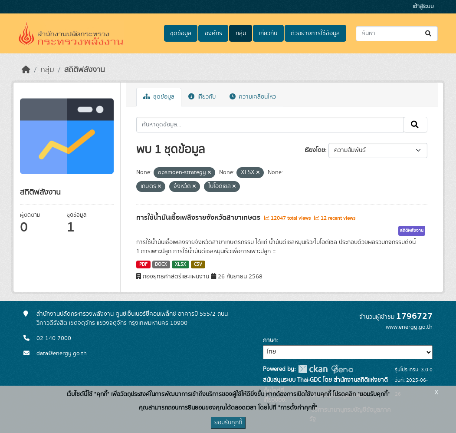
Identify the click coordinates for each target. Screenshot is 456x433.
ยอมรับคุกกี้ (228, 422)
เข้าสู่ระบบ (423, 7)
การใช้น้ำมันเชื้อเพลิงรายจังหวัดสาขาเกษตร (199, 217)
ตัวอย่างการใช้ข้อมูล (315, 33)
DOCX (161, 264)
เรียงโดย (315, 150)
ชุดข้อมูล (180, 33)
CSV (198, 264)
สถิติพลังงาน (84, 70)
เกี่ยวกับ (268, 33)
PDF (143, 264)
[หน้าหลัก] (26, 70)
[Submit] (429, 33)
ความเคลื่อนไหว (253, 97)
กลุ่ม (241, 33)
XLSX (180, 264)
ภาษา (270, 340)
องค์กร (213, 33)
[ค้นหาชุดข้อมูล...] (397, 33)
